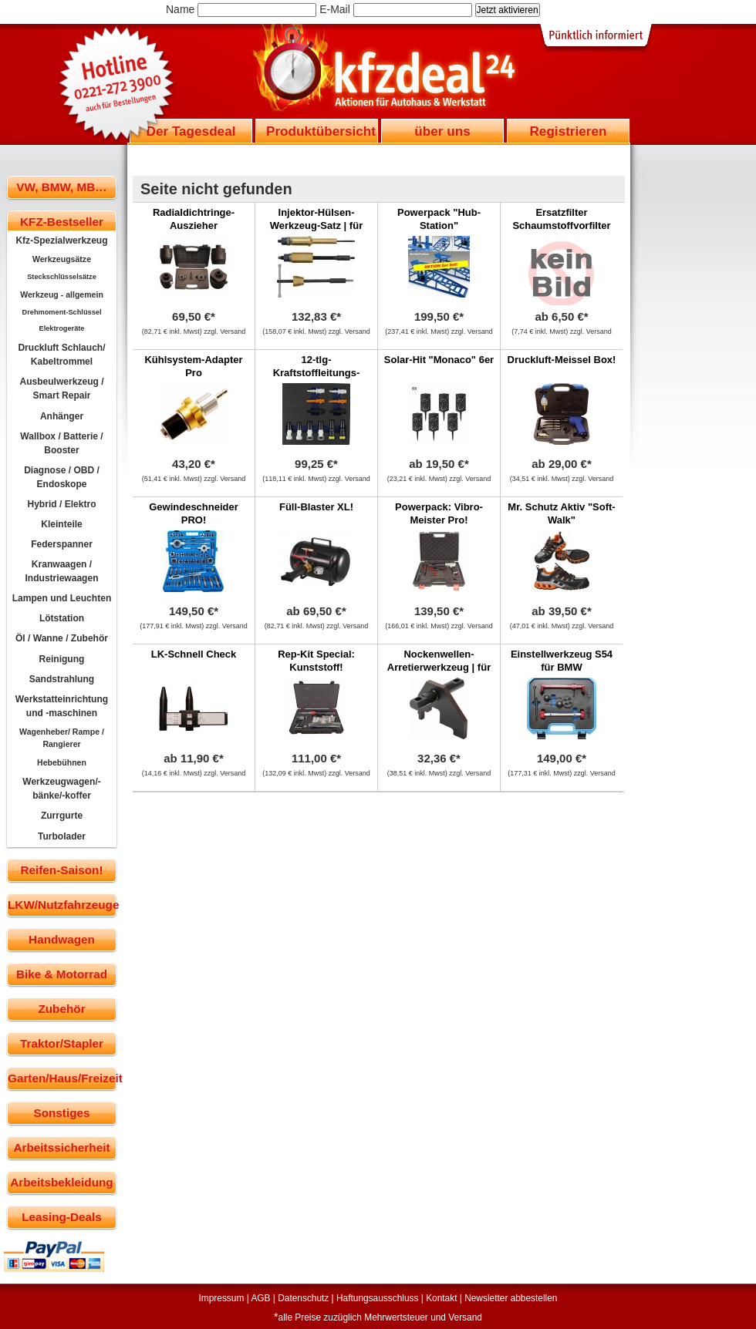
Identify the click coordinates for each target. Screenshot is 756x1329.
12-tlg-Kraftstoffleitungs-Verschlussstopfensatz (316, 373)
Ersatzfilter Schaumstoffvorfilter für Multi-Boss (561, 225)
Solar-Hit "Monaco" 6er (439, 359)
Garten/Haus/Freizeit (62, 1078)
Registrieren (567, 131)
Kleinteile (62, 524)
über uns (442, 131)
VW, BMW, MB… (61, 186)
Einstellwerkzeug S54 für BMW (562, 660)
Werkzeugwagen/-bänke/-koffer (61, 788)
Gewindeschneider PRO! (193, 513)
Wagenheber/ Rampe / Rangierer (61, 738)
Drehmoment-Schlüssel (62, 312)
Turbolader (62, 836)
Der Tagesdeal (191, 131)
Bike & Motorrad (61, 974)
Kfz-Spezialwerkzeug (61, 240)
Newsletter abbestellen (510, 1298)
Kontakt (441, 1298)
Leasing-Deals (62, 1216)
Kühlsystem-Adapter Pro (193, 366)
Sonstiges (61, 1112)
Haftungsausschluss (377, 1298)
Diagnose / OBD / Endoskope (62, 477)
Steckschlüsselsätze (61, 277)
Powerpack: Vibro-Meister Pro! (439, 513)
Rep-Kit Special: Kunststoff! (316, 660)
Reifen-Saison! (61, 869)
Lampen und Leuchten (62, 598)
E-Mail (334, 9)
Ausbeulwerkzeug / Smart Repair (61, 388)
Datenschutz (303, 1298)
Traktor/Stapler (61, 1043)
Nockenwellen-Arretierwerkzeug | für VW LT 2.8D (439, 667)
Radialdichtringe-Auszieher (194, 219)
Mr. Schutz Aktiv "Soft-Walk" (561, 513)
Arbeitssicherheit (62, 1147)
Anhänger (61, 416)
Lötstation (61, 618)
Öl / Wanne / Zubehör (61, 638)
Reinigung (62, 659)
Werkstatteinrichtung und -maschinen (61, 706)
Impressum (222, 1298)
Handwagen (62, 939)
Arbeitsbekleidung (61, 1182)
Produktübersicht (321, 131)
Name (180, 9)
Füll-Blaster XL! (316, 507)
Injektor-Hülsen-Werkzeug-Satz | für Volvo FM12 (316, 225)
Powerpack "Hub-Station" (439, 219)
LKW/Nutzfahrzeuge (62, 904)
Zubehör (61, 1008)
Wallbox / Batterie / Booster (61, 443)
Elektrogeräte (62, 328)
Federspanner (62, 544)
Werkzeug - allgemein (61, 294)
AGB (260, 1298)
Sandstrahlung (61, 679)
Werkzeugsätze (61, 259)
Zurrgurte (62, 815)
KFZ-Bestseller (61, 221)
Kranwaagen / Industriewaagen (61, 571)
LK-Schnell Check (194, 654)
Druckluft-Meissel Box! (562, 359)
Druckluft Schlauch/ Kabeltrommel (61, 354)
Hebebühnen (61, 762)
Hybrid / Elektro (61, 504)
